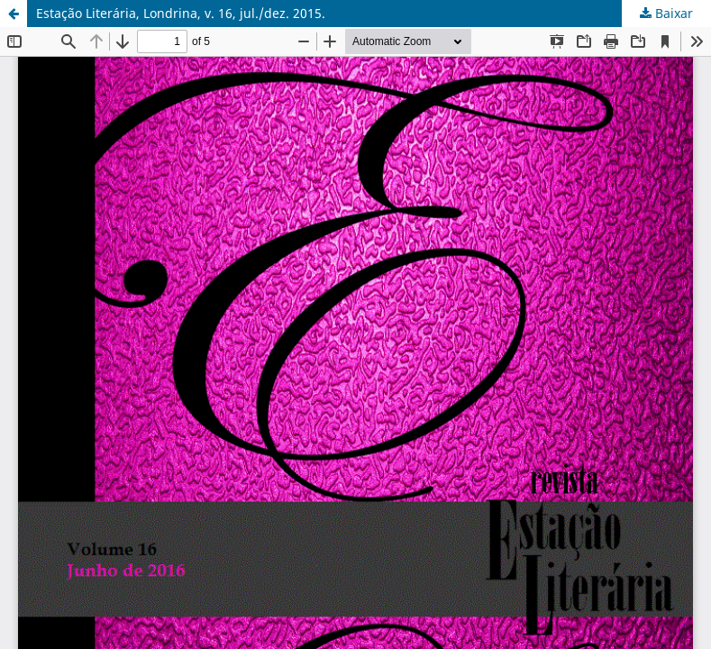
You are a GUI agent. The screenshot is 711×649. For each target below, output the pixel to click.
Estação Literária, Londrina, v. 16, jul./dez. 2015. (180, 13)
